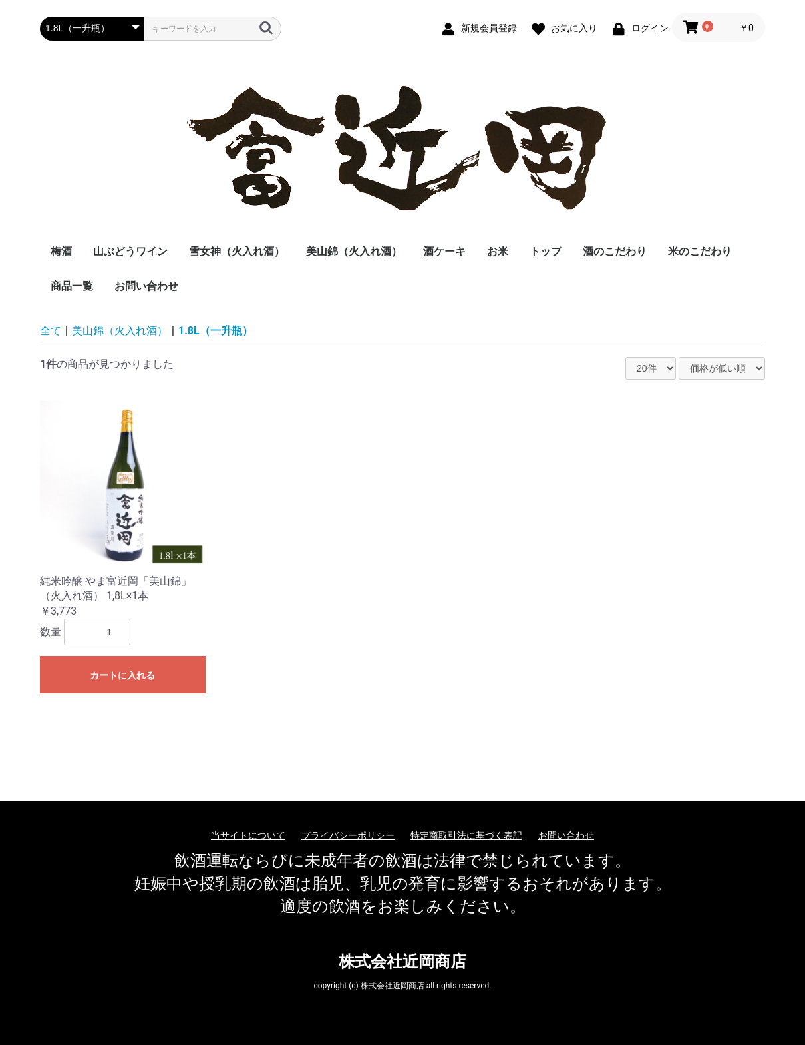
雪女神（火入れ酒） (237, 251)
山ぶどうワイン (130, 251)
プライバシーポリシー (348, 835)
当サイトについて (248, 835)
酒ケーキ (444, 251)
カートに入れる (122, 675)
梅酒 (61, 251)
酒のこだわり (615, 251)
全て (50, 330)
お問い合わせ (146, 286)
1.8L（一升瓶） (215, 330)
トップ (546, 251)
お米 (497, 251)
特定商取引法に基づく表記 (466, 835)
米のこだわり (700, 251)
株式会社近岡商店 (402, 961)
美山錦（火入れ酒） (354, 251)
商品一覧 (72, 286)
